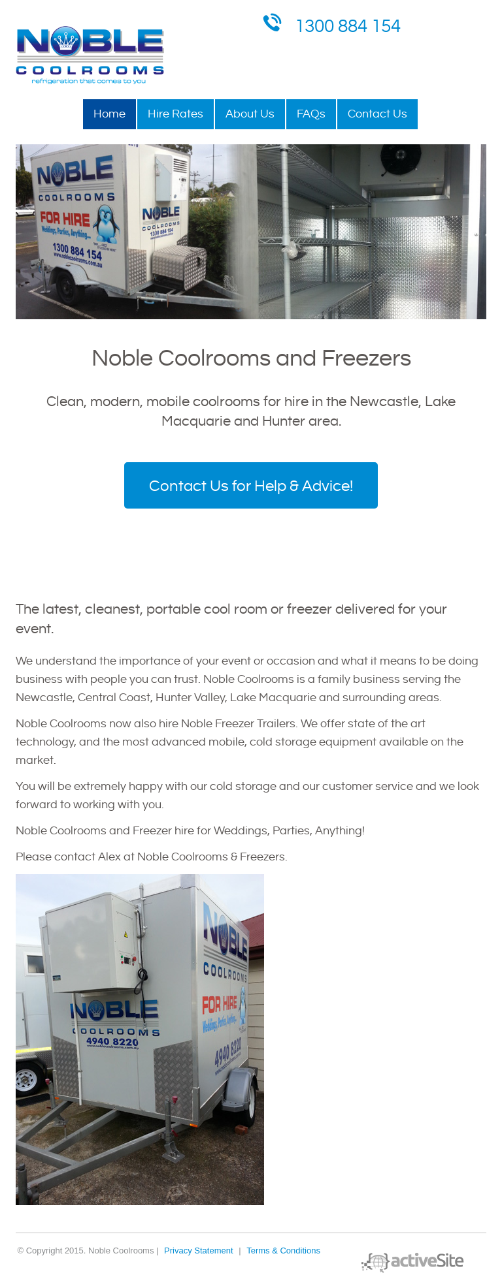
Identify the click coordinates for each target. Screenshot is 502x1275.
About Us (250, 114)
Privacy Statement (198, 1250)
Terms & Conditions (283, 1250)
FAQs (311, 114)
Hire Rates (175, 114)
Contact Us (377, 114)
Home (109, 114)
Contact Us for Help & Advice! (251, 486)
